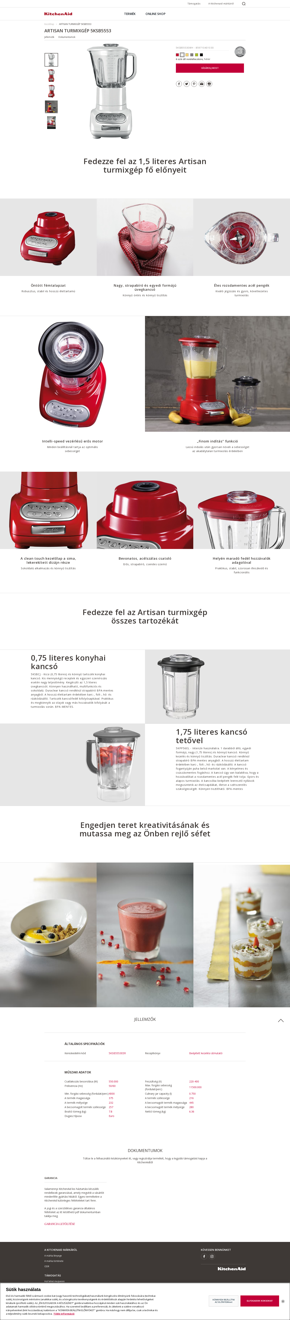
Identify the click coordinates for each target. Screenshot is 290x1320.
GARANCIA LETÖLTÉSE (59, 1223)
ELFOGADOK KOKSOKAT (260, 1303)
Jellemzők (49, 37)
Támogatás (194, 3)
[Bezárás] (283, 1303)
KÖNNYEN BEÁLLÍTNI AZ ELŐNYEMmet (224, 1302)
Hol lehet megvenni (54, 1281)
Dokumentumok (66, 37)
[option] (51, 60)
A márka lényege (53, 1255)
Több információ (64, 1315)
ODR (46, 1266)
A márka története (53, 1261)
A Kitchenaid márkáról (221, 3)
